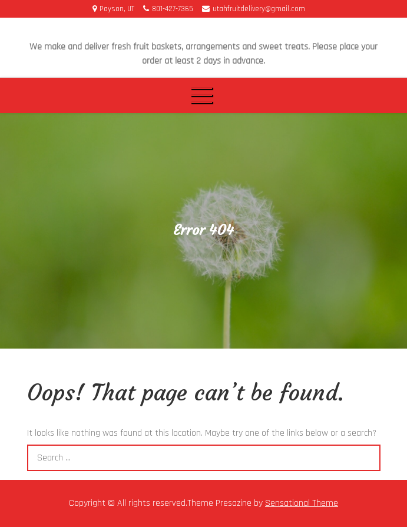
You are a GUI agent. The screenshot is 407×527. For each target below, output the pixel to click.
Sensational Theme (301, 503)
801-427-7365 (168, 9)
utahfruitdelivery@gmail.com (253, 9)
